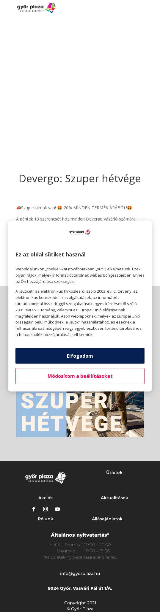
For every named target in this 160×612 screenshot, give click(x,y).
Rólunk (45, 518)
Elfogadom (80, 356)
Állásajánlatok (107, 518)
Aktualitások (114, 497)
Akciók (45, 497)
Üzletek (114, 472)
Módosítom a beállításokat (80, 376)
